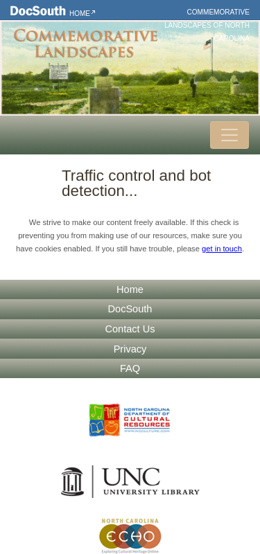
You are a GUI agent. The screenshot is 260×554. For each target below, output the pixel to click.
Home (79, 13)
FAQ (130, 368)
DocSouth (130, 308)
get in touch (222, 248)
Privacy (130, 349)
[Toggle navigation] (229, 135)
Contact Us (130, 328)
